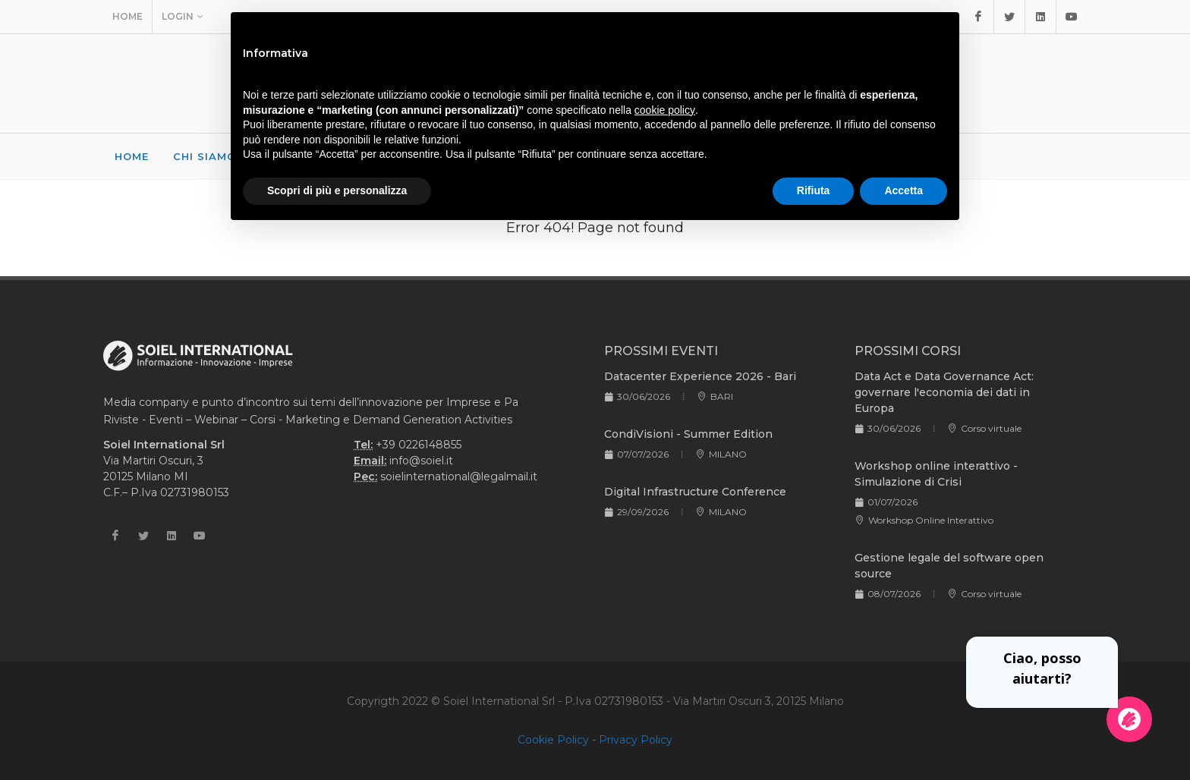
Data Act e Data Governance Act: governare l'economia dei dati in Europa (944, 392)
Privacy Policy (635, 740)
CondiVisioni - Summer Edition (688, 434)
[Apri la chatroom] (1129, 719)
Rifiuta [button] (813, 190)
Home (127, 16)
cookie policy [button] (664, 110)
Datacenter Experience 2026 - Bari (700, 376)
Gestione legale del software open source (949, 565)
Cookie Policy (553, 740)
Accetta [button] (903, 190)
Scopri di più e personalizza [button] (337, 190)
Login (182, 16)
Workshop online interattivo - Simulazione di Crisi (936, 474)
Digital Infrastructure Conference (695, 492)
